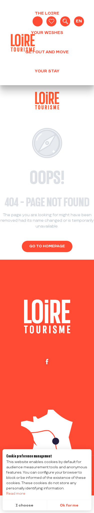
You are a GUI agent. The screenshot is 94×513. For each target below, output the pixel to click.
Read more (15, 493)
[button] (65, 21)
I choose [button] (24, 505)
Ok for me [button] (69, 505)
